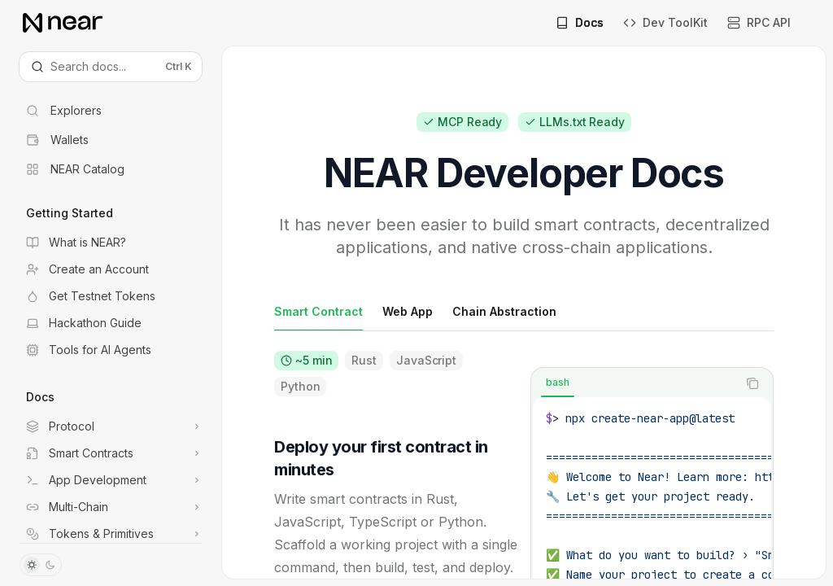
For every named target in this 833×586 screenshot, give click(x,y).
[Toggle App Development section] (110, 480)
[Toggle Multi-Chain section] (110, 507)
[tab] (318, 311)
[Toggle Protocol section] (110, 426)
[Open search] (111, 66)
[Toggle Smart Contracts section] (110, 453)
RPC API (759, 22)
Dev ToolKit (665, 22)
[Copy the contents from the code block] (752, 383)
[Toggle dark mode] (41, 564)
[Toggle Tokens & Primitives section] (110, 534)
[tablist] (634, 383)
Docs (580, 22)
